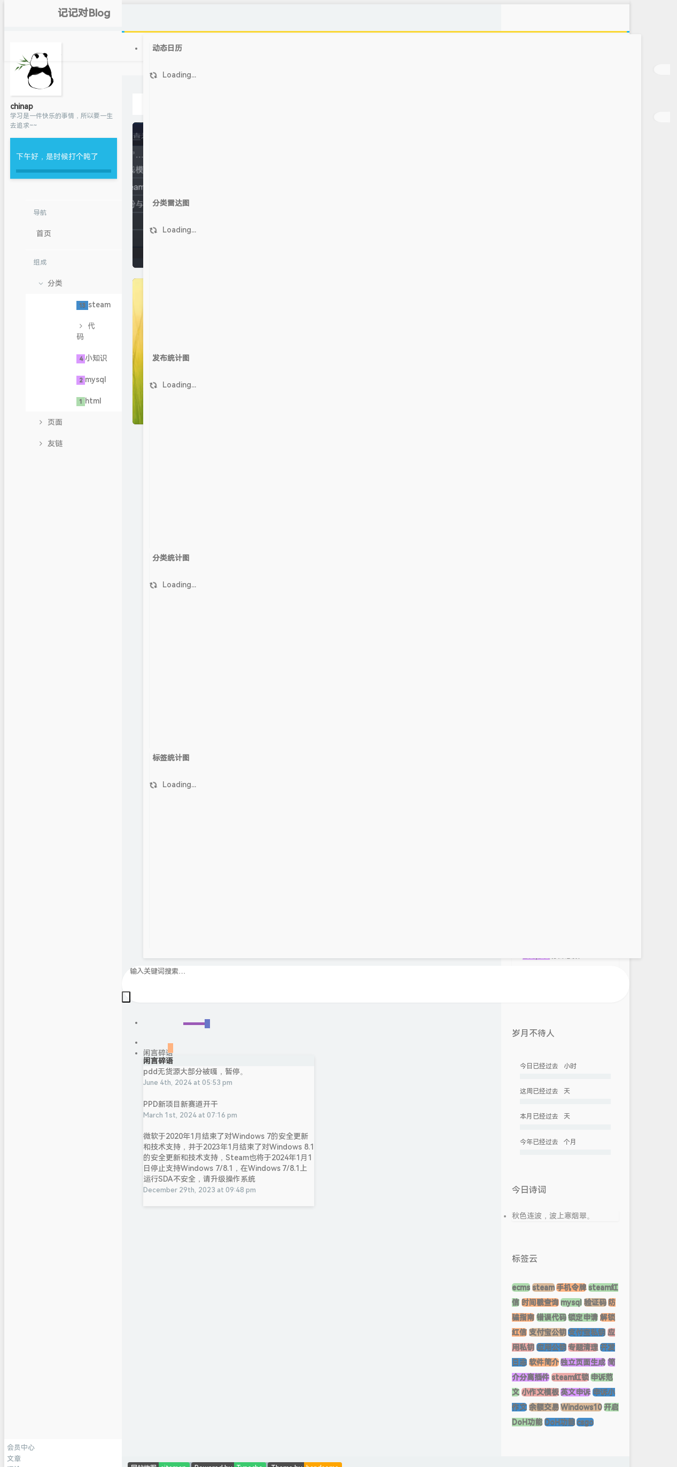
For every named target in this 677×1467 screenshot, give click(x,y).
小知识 (91, 358)
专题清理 (583, 1347)
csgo (585, 1422)
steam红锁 (570, 1377)
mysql (91, 380)
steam (93, 305)
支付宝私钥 (586, 1332)
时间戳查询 (540, 1302)
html (89, 401)
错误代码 (551, 1317)
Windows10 (581, 1407)
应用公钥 (551, 1347)
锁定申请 (583, 1317)
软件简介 (544, 1362)
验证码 (595, 1302)
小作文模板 (540, 1392)
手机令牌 (571, 1287)
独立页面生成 (583, 1362)
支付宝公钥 (547, 1332)
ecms (521, 1287)
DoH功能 (559, 1422)
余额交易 (544, 1407)
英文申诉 (575, 1392)
